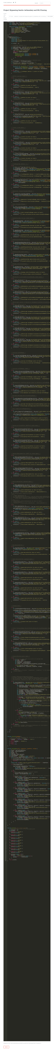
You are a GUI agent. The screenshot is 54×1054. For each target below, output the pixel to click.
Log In (36, 3)
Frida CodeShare (8, 2)
